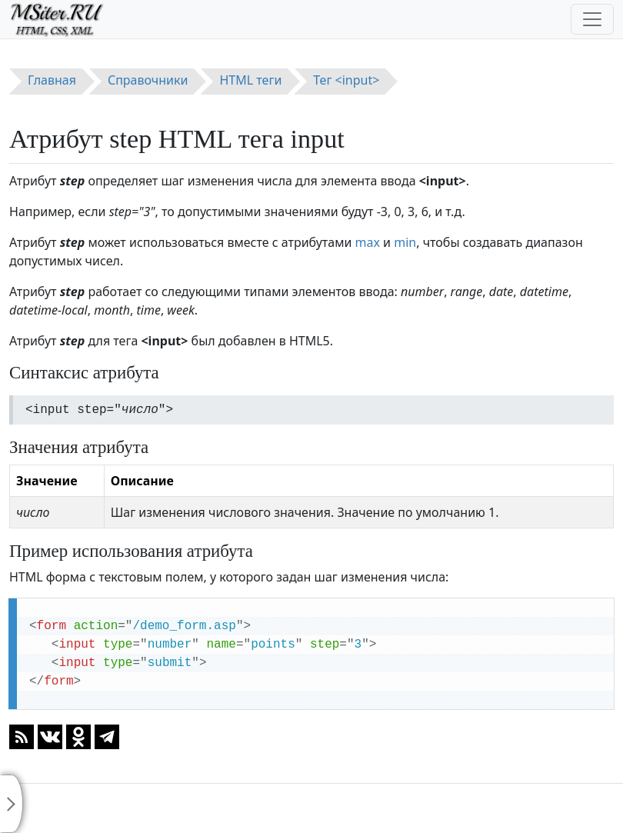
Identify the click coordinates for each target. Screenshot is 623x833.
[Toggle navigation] (592, 19)
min (405, 242)
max (367, 242)
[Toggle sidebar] (11, 804)
